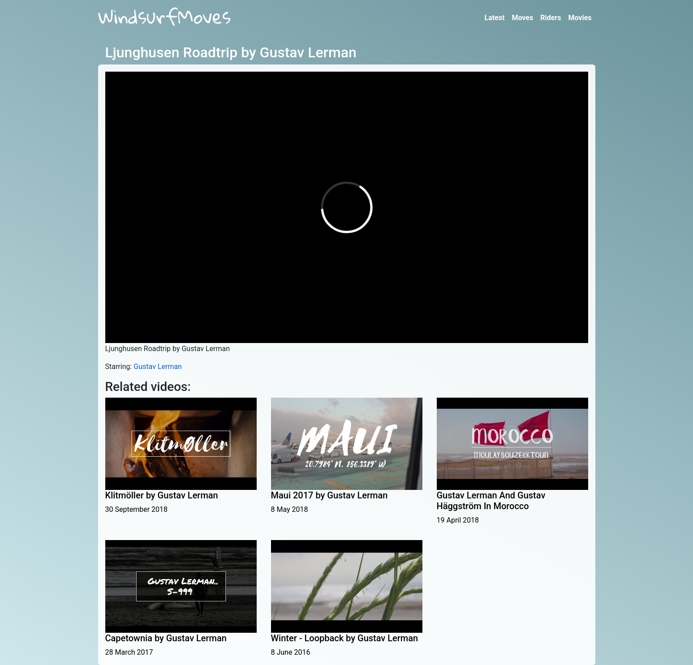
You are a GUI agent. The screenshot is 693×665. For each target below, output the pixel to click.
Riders (550, 17)
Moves (522, 17)
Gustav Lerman (157, 366)
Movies (579, 17)
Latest (494, 17)
